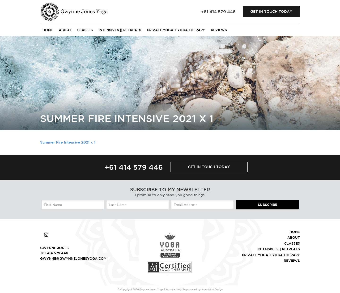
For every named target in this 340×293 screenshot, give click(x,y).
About (65, 30)
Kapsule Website (176, 289)
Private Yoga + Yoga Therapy (176, 30)
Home (47, 30)
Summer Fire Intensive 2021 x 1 (67, 142)
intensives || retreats (120, 30)
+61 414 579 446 (134, 167)
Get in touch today (271, 11)
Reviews (219, 30)
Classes (85, 30)
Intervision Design (212, 289)
